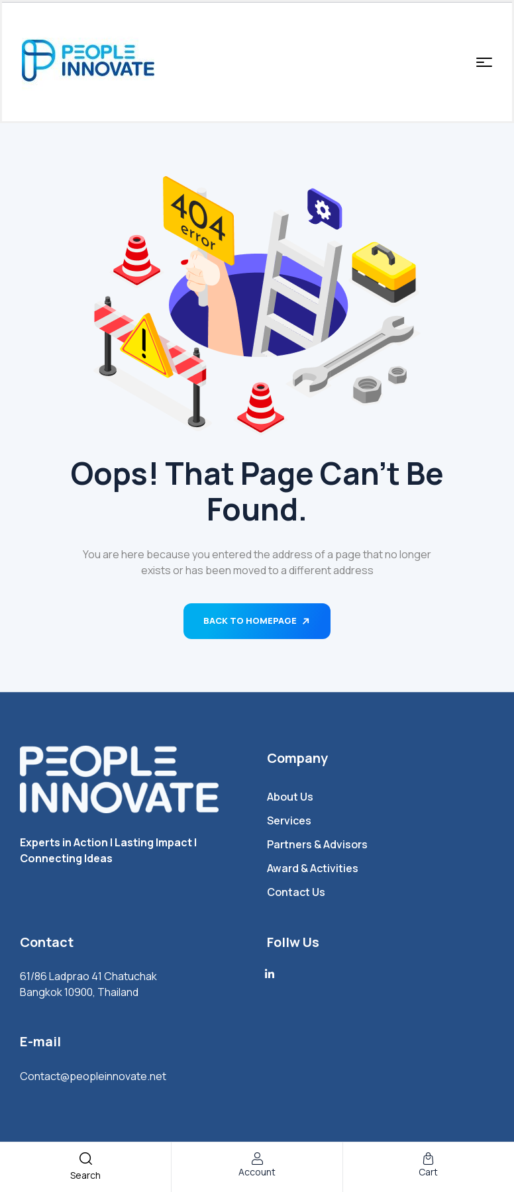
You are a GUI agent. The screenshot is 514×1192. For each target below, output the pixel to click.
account (257, 1172)
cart (428, 1172)
